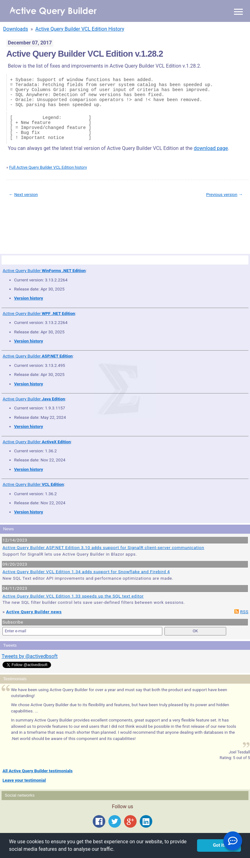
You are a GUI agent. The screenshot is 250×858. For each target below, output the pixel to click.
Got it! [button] (219, 845)
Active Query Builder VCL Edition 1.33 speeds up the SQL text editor (73, 596)
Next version (26, 194)
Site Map (15, 223)
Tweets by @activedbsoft (30, 656)
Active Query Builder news (34, 611)
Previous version (221, 194)
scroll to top (234, 218)
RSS (244, 611)
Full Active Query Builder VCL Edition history (48, 167)
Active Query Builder (44, 270)
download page (211, 148)
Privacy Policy (51, 223)
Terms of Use (32, 223)
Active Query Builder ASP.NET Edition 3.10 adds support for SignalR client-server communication (103, 547)
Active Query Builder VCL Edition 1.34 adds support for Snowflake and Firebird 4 (86, 571)
